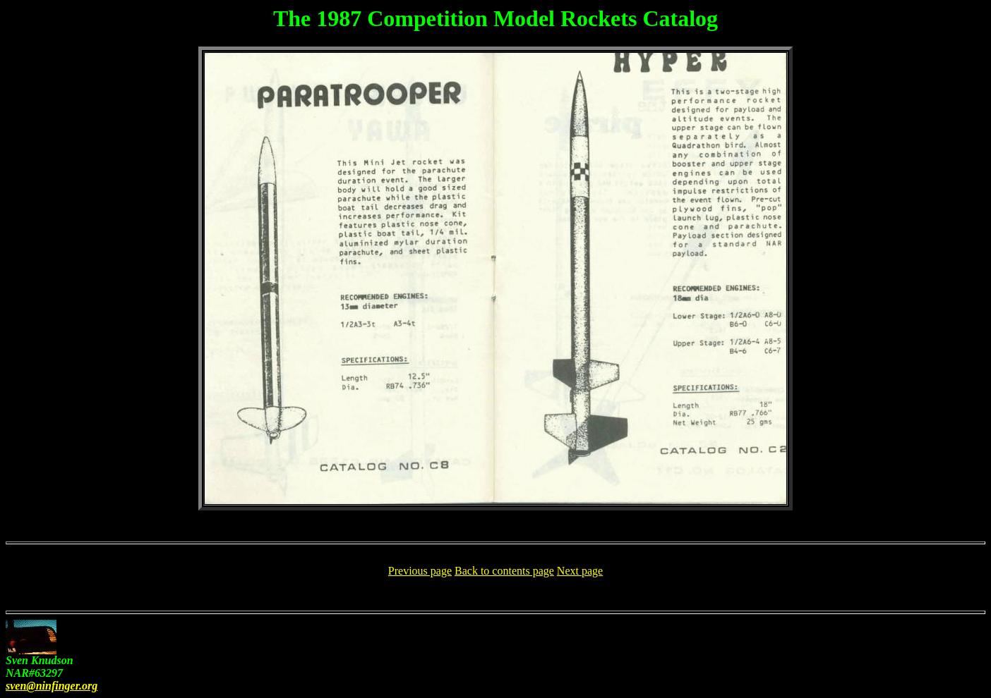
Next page (580, 571)
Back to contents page (504, 571)
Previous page (420, 571)
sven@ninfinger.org (51, 686)
